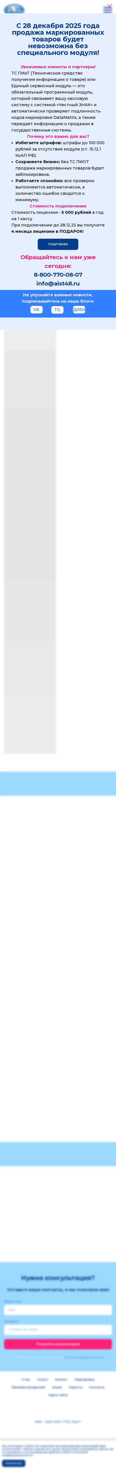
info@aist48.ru (58, 283)
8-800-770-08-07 (58, 274)
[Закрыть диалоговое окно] (109, 6)
